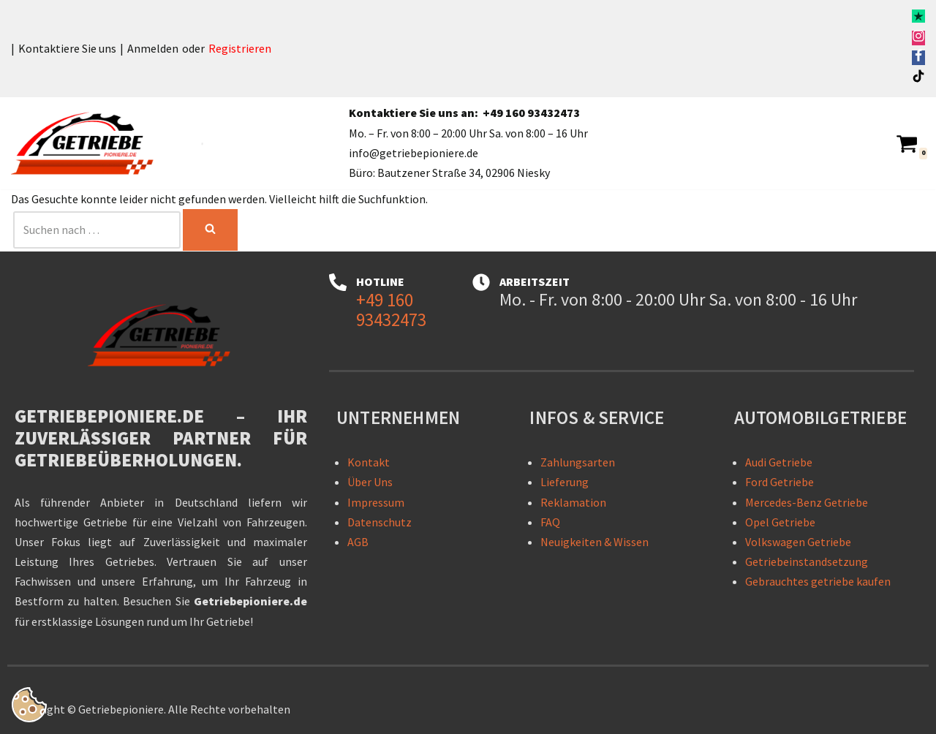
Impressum (375, 502)
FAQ (550, 522)
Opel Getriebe (780, 522)
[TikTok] (918, 78)
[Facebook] (918, 57)
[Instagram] (918, 38)
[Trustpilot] (918, 18)
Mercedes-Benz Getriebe (806, 502)
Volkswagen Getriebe (798, 541)
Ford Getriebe (779, 481)
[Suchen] (97, 230)
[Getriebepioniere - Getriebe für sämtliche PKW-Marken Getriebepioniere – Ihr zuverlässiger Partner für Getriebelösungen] (88, 143)
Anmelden (152, 48)
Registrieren (239, 48)
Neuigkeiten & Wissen (594, 541)
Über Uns (370, 481)
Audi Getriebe (778, 462)
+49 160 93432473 (531, 112)
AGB (358, 541)
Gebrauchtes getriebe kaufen (818, 581)
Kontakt (368, 462)
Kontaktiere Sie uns (67, 48)
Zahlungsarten (577, 462)
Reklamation (573, 502)
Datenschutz (379, 522)
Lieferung (564, 481)
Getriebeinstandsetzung (806, 561)
